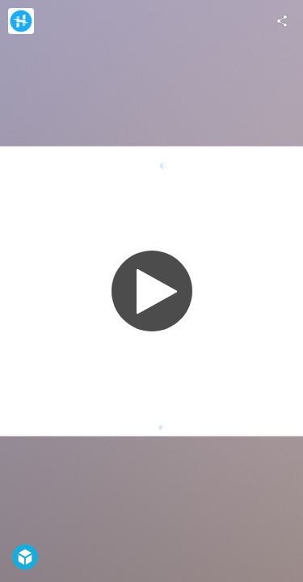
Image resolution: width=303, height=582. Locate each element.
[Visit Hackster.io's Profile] (21, 21)
